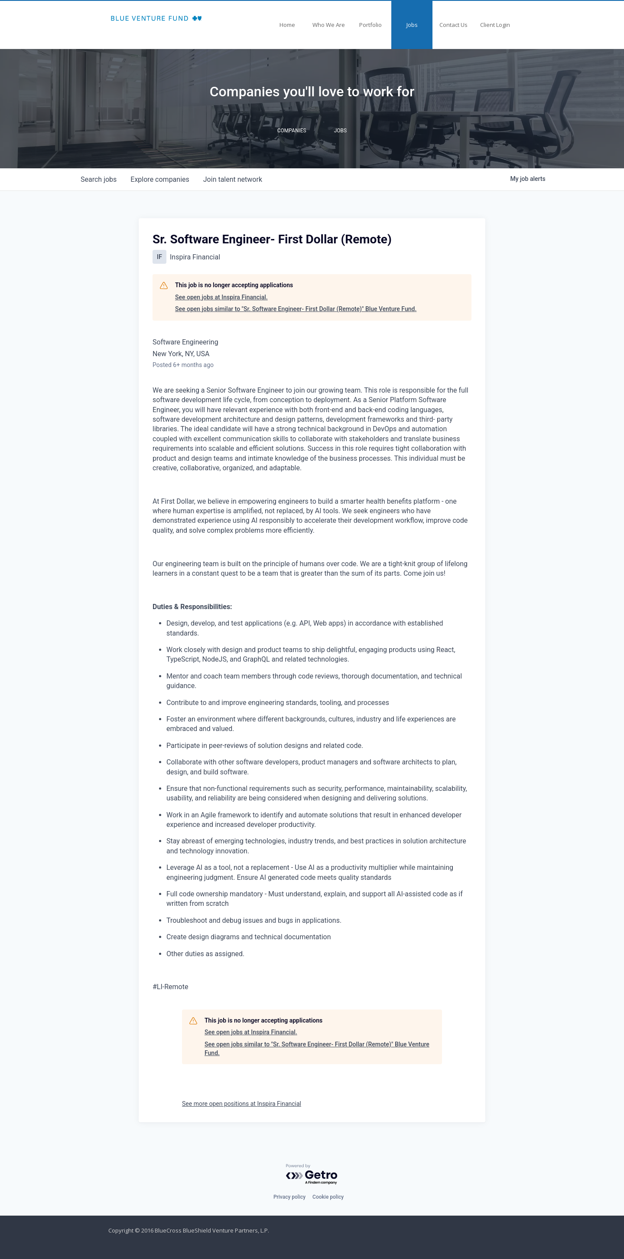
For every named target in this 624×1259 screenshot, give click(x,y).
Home (287, 25)
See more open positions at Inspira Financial (241, 1103)
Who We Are (328, 25)
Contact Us (453, 25)
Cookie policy (328, 1197)
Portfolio (370, 25)
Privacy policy (289, 1197)
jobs (99, 179)
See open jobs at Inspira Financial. (221, 297)
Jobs (412, 25)
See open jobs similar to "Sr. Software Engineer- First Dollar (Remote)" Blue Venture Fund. (295, 308)
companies (159, 179)
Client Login (495, 25)
